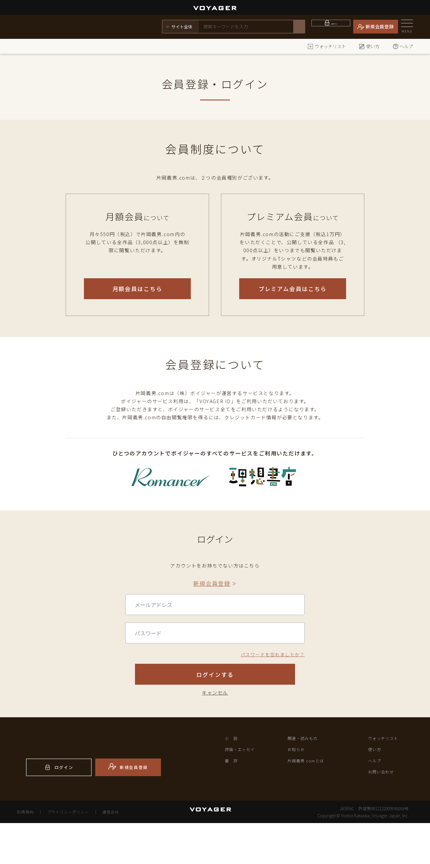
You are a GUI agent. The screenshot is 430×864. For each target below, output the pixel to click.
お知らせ (298, 785)
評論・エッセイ (243, 785)
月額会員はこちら (137, 288)
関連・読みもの (306, 772)
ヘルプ (402, 46)
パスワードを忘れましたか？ (270, 668)
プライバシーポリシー (72, 853)
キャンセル (215, 726)
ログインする (215, 700)
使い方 (369, 46)
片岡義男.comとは (310, 798)
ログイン (334, 26)
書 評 (233, 798)
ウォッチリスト (327, 46)
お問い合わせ (384, 810)
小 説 (233, 772)
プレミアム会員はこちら (293, 288)
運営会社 (118, 853)
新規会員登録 (380, 26)
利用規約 (26, 853)
